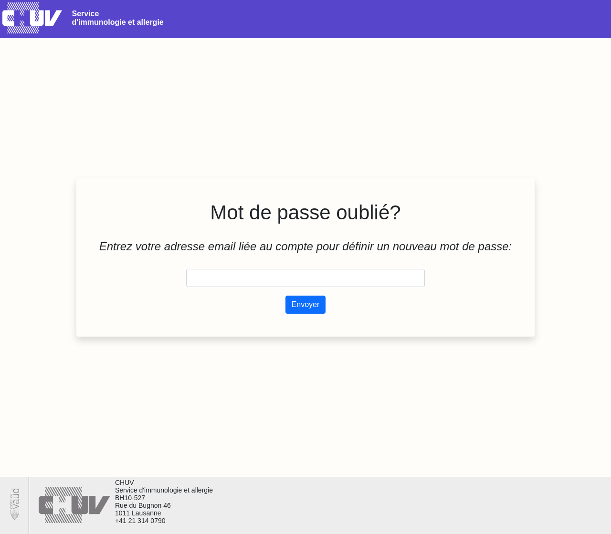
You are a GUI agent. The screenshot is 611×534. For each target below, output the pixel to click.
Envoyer (306, 304)
